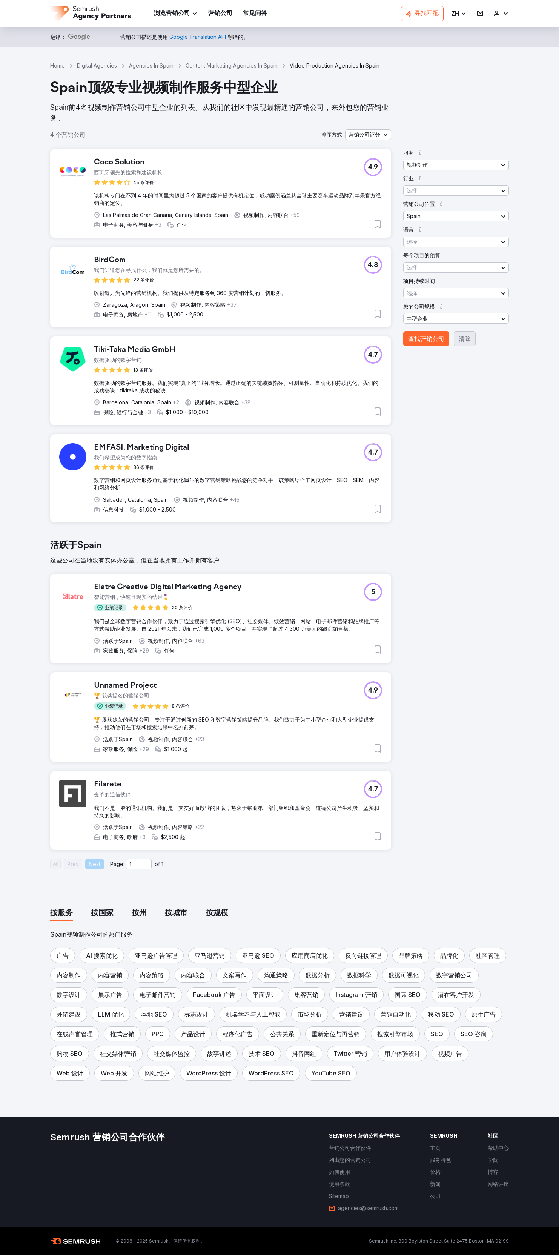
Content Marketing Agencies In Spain (232, 65)
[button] (459, 14)
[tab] (61, 913)
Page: (117, 864)
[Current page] (138, 864)
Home (57, 65)
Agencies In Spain (151, 65)
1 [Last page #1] (162, 864)
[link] (220, 13)
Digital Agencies (97, 65)
